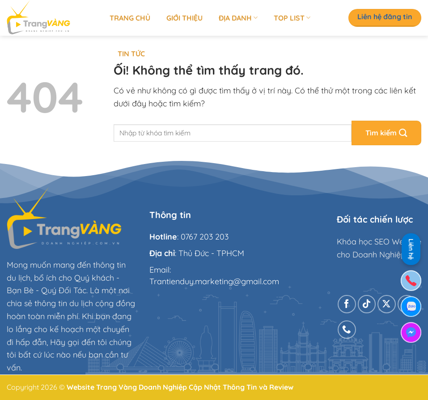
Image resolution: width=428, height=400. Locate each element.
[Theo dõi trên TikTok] (367, 304)
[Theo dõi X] (386, 304)
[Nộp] (386, 133)
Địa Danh (238, 17)
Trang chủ (130, 17)
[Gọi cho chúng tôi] (347, 329)
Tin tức (131, 53)
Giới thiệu (184, 17)
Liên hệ (411, 247)
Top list (292, 17)
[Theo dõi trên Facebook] (347, 304)
